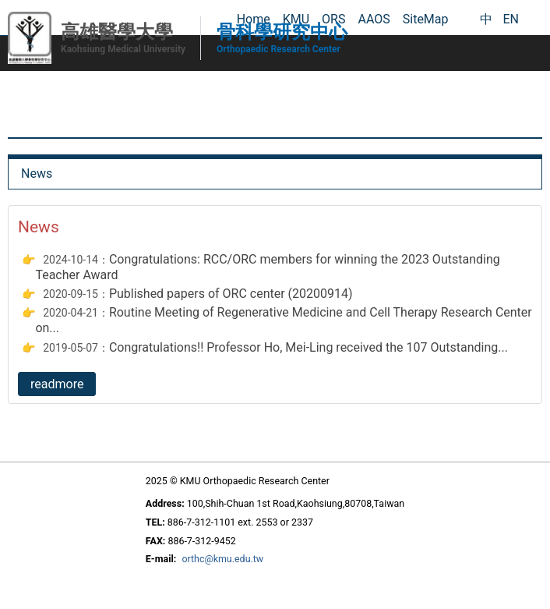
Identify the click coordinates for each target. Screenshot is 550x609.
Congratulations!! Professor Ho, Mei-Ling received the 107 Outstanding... (308, 347)
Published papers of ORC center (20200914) (231, 293)
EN (510, 19)
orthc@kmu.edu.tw (222, 559)
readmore (56, 384)
